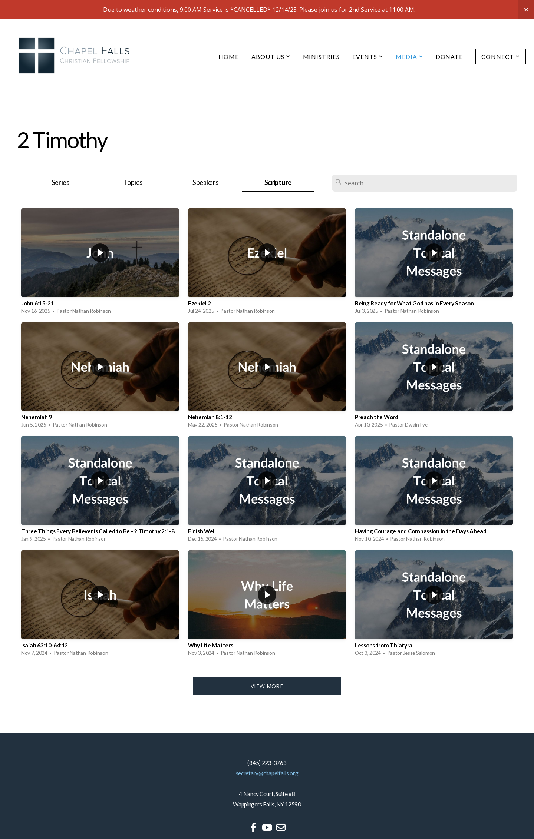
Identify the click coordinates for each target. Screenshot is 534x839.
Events (367, 56)
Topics (132, 182)
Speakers (205, 182)
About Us (270, 56)
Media (409, 56)
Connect (500, 56)
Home (228, 56)
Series (60, 182)
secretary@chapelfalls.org (267, 773)
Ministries (321, 56)
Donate (449, 56)
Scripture (277, 182)
